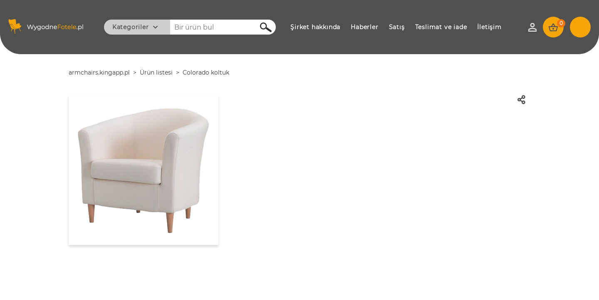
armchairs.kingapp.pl (99, 72)
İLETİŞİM (489, 27)
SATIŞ (397, 27)
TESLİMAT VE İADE (441, 27)
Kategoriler (130, 27)
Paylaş (524, 100)
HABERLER (364, 27)
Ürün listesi (156, 72)
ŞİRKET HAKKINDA (315, 27)
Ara (261, 27)
